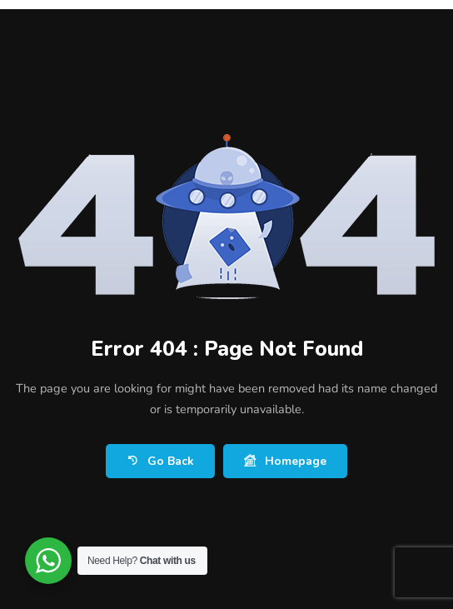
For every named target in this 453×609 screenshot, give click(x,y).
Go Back (160, 461)
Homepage (285, 461)
